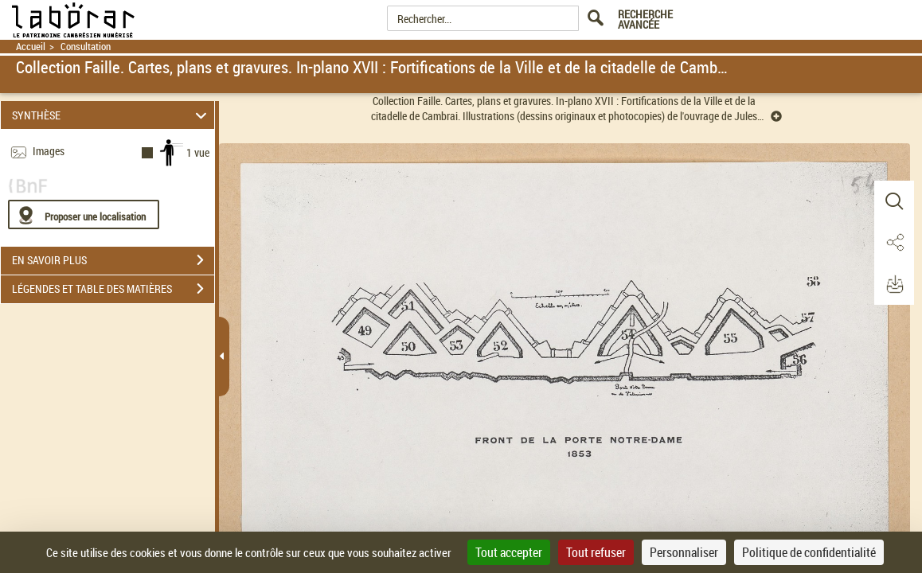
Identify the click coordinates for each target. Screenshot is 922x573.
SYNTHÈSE (111, 115)
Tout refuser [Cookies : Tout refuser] (596, 552)
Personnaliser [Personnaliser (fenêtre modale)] (684, 552)
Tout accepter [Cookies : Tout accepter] (508, 552)
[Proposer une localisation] (83, 214)
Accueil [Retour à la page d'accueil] (30, 46)
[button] (894, 201)
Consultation (86, 46)
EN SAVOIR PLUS (113, 260)
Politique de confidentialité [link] (809, 552)
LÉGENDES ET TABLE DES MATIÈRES (113, 289)
